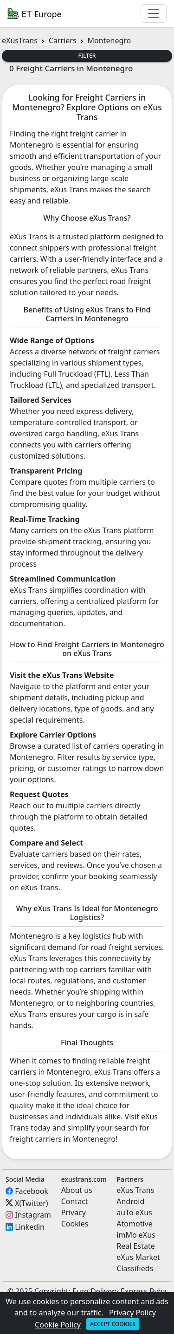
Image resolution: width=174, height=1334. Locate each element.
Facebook (31, 1191)
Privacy (73, 1212)
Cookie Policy (58, 1325)
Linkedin (30, 1227)
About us (76, 1190)
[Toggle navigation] (154, 13)
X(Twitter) (31, 1203)
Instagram (33, 1215)
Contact (74, 1201)
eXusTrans (20, 40)
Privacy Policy (132, 1312)
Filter (87, 56)
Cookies (75, 1224)
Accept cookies (112, 1324)
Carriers (63, 40)
